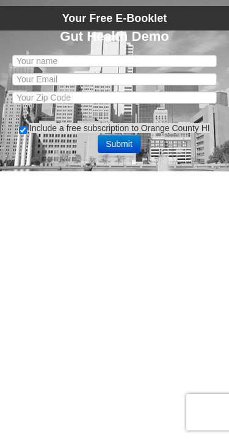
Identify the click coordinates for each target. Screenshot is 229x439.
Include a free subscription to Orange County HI (119, 128)
